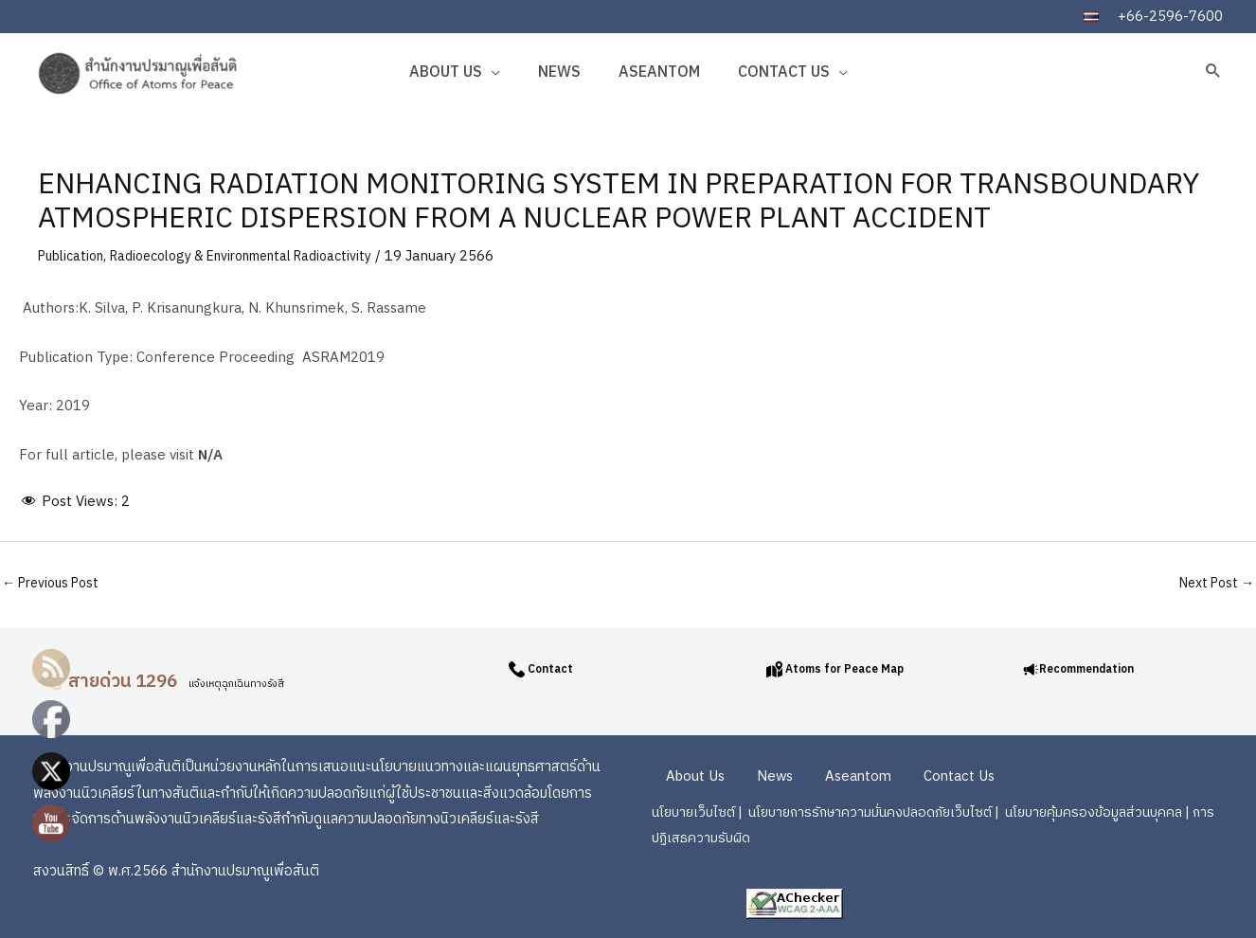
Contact (554, 666)
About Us (445, 72)
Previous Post (56, 583)
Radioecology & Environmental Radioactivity (262, 256)
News (559, 72)
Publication (75, 256)
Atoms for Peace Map (850, 666)
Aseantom (659, 72)
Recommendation (1100, 666)
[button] (1213, 70)
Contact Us (784, 72)
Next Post (1212, 583)
